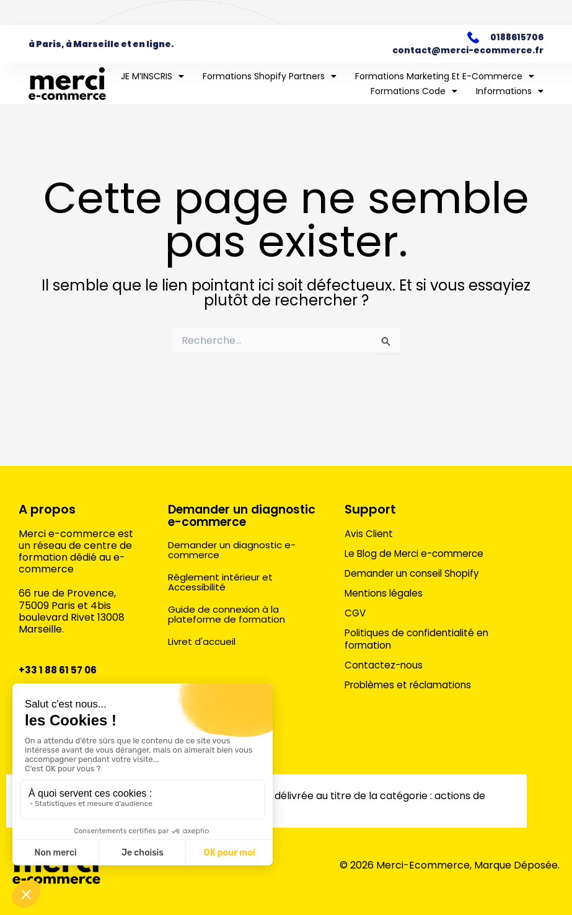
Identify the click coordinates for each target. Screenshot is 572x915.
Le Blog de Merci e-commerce (419, 553)
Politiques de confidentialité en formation (419, 638)
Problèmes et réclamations (411, 684)
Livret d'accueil (204, 653)
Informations (509, 91)
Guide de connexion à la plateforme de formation (229, 626)
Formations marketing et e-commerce (444, 76)
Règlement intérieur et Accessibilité (223, 594)
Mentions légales (385, 593)
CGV (356, 612)
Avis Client (370, 533)
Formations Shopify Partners (270, 76)
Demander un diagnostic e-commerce (211, 521)
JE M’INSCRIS (152, 76)
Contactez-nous (385, 665)
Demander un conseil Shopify (415, 573)
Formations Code (414, 91)
